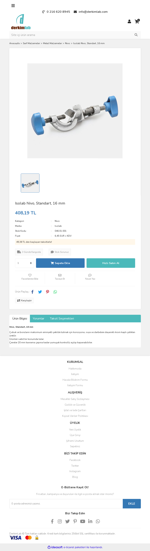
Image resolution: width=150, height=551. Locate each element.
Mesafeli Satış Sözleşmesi (75, 399)
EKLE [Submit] (131, 504)
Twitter (75, 466)
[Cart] (137, 21)
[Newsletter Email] (66, 503)
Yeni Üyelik (75, 429)
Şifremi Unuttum (75, 441)
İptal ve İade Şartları (75, 410)
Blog (75, 477)
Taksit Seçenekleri (62, 318)
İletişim (75, 374)
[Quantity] (24, 263)
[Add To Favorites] (30, 278)
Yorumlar (38, 318)
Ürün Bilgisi (19, 318)
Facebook (75, 460)
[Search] (75, 35)
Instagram (75, 471)
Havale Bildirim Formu (75, 380)
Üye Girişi (75, 435)
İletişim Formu (75, 385)
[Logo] (20, 21)
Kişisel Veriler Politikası (75, 416)
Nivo (57, 221)
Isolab (58, 226)
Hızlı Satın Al (110, 263)
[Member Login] (129, 22)
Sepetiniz (75, 446)
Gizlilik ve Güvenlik (75, 405)
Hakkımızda (75, 368)
